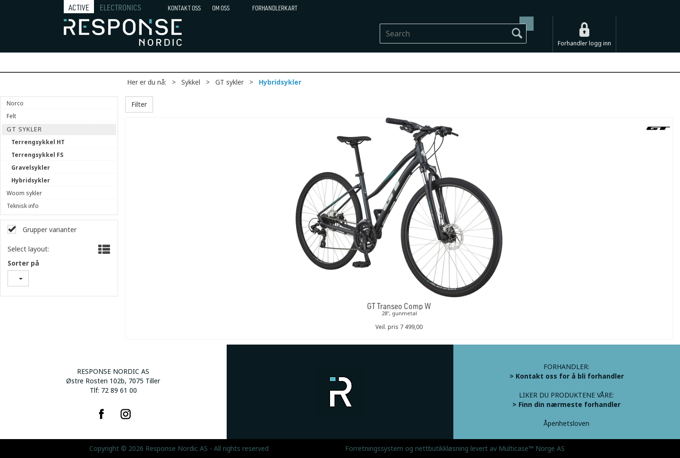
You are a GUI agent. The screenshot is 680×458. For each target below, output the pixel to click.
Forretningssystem (374, 448)
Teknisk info (23, 206)
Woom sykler (24, 193)
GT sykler (229, 82)
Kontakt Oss (184, 8)
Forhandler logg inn (584, 43)
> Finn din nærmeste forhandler (566, 404)
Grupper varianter (48, 229)
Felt (11, 116)
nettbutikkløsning (441, 448)
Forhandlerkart (275, 8)
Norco (15, 103)
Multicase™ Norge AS (532, 448)
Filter (139, 104)
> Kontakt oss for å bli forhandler (567, 376)
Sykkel (190, 82)
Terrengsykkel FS (37, 155)
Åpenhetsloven (566, 423)
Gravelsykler (30, 168)
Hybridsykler (280, 82)
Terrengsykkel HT (38, 142)
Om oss (221, 8)
